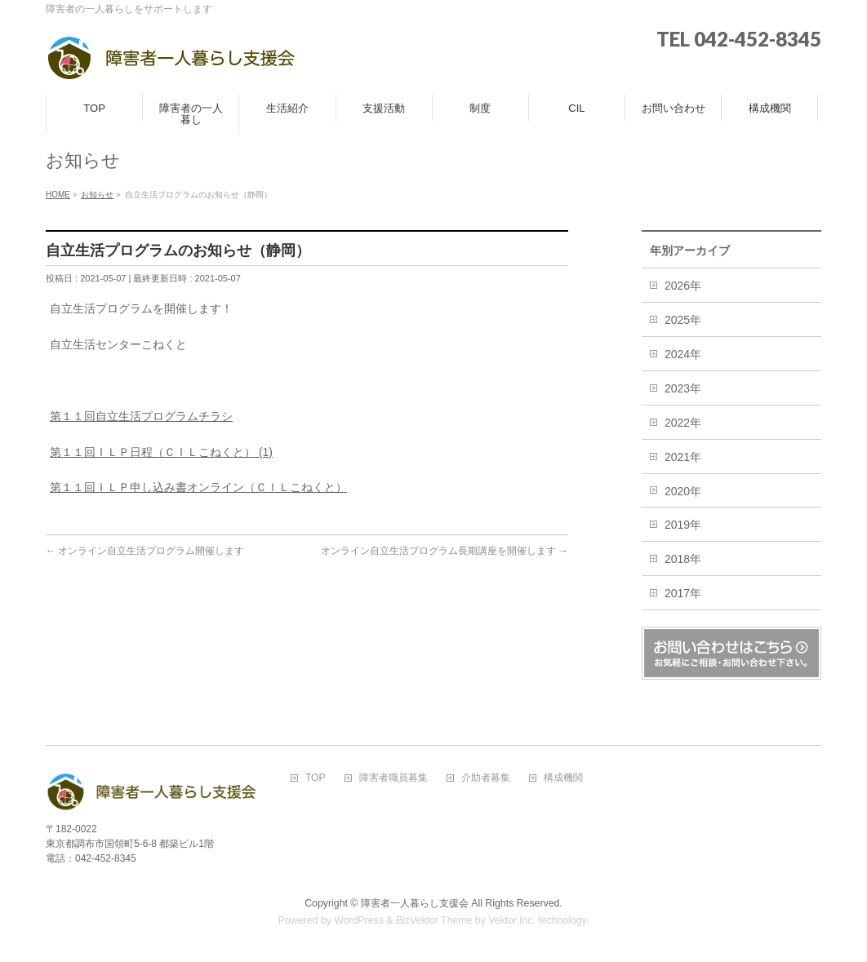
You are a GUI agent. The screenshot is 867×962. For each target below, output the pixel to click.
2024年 (683, 354)
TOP (315, 778)
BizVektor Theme (434, 920)
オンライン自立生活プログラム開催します (145, 550)
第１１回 (73, 416)
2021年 (683, 456)
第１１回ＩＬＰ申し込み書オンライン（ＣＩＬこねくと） (198, 487)
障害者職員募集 (393, 778)
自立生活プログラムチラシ (164, 416)
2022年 (683, 422)
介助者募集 (485, 778)
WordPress (359, 920)
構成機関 (563, 778)
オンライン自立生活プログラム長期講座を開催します (444, 550)
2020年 (683, 491)
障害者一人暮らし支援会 (415, 903)
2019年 (683, 524)
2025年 (683, 319)
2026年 (683, 285)
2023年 (683, 388)
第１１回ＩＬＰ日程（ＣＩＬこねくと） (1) (161, 452)
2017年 (683, 593)
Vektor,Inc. (512, 920)
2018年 (683, 558)
